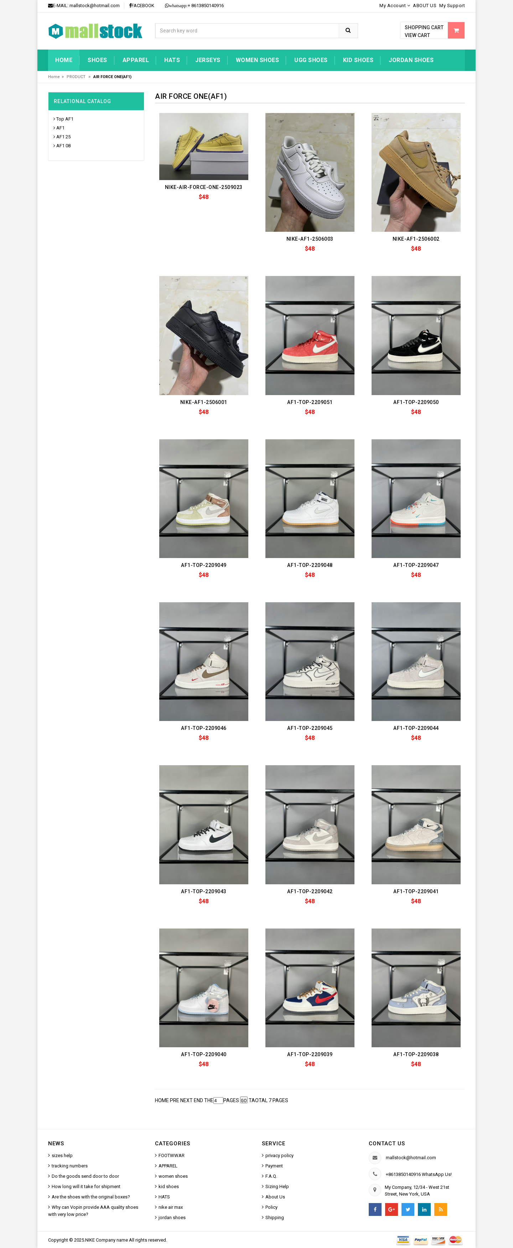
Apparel (136, 60)
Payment (274, 1165)
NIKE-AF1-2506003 (309, 239)
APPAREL (168, 1165)
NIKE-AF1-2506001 (203, 402)
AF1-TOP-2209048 (310, 565)
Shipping (274, 1217)
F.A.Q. (271, 1176)
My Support (452, 5)
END (198, 1100)
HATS (172, 60)
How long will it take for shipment (86, 1186)
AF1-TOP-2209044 (416, 728)
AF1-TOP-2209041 (416, 891)
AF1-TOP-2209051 (310, 402)
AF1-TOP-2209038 (416, 1054)
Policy (271, 1207)
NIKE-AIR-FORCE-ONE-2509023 (204, 187)
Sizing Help (277, 1186)
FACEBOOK (141, 5)
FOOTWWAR (172, 1155)
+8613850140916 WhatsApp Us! (419, 1174)
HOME (162, 1100)
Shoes (97, 60)
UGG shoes (311, 60)
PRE (174, 1100)
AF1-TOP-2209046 (204, 728)
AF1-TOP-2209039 (310, 1054)
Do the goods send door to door (85, 1176)
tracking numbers (70, 1165)
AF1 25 (63, 136)
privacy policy (279, 1155)
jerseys (208, 60)
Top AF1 (64, 119)
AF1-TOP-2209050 (416, 402)
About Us (275, 1197)
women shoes (257, 60)
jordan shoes (411, 60)
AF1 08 (63, 145)
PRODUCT (77, 77)
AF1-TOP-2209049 (204, 565)
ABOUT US (424, 5)
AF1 (60, 128)
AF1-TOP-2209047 (416, 565)
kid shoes (358, 60)
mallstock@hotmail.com (94, 5)
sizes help (62, 1155)
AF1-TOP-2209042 (310, 891)
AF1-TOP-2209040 (204, 1054)
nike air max (171, 1207)
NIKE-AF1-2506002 (416, 239)
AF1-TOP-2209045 (310, 728)
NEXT (186, 1100)
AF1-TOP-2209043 (204, 891)
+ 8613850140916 (194, 5)
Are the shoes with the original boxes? (91, 1197)
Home (63, 60)
